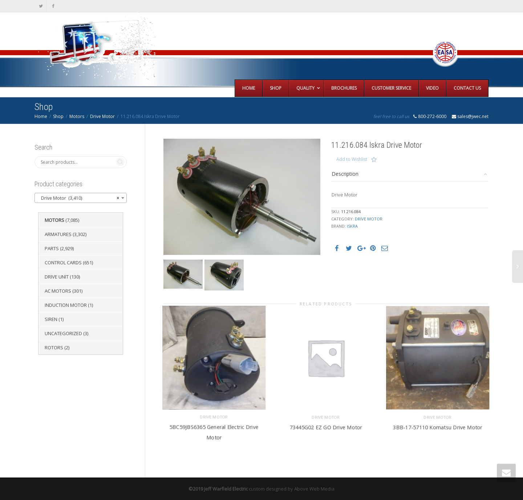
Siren (51, 319)
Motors (76, 116)
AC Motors (58, 291)
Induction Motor (66, 305)
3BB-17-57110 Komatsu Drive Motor (437, 425)
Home (41, 116)
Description (345, 173)
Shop (58, 116)
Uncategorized (63, 333)
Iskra (352, 226)
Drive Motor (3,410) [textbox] (78, 198)
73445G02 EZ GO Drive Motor (326, 425)
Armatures (58, 234)
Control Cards (63, 262)
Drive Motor (102, 116)
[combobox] (81, 198)
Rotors (54, 347)
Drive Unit (57, 276)
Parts (52, 248)
